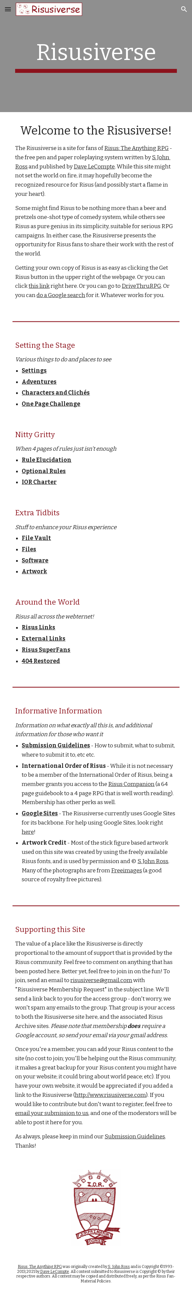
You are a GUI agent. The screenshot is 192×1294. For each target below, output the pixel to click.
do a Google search (60, 295)
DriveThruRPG (141, 286)
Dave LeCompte (94, 166)
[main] (95, 56)
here (28, 831)
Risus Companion (131, 784)
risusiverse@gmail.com (101, 980)
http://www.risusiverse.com (110, 1095)
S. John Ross (152, 861)
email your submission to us (51, 1113)
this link (39, 286)
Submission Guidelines (135, 1136)
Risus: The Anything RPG (136, 148)
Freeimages (126, 870)
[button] (8, 9)
